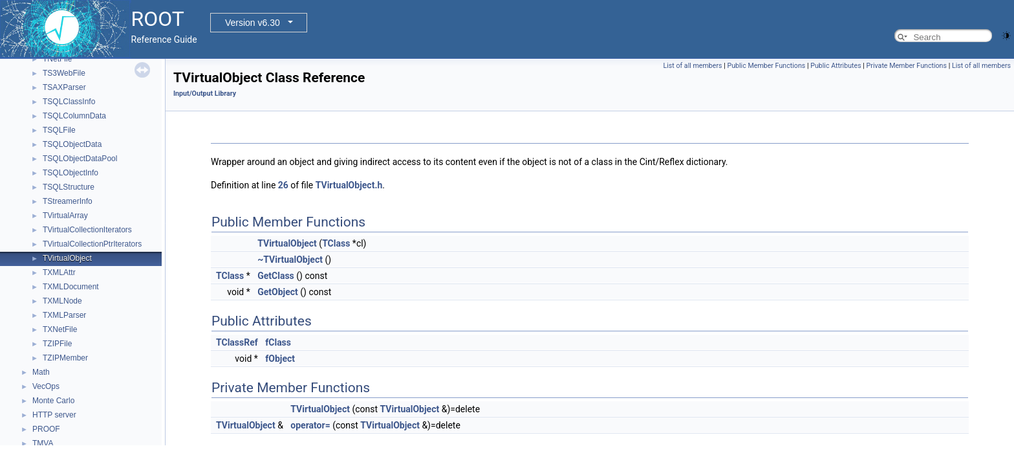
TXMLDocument (71, 286)
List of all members (692, 65)
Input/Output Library (204, 93)
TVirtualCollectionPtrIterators (92, 244)
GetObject (277, 292)
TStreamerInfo (67, 201)
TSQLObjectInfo (70, 172)
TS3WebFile (64, 73)
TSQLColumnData (74, 115)
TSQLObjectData (72, 144)
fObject (280, 358)
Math (41, 372)
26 (283, 185)
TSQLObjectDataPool (80, 158)
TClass (336, 243)
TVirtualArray (65, 215)
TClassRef (237, 342)
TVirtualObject (67, 258)
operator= (310, 425)
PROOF (46, 429)
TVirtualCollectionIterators (87, 229)
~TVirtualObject (290, 259)
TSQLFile (59, 130)
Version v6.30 (252, 22)
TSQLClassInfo (69, 101)
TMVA (42, 443)
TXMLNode (62, 300)
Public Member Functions (766, 65)
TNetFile (57, 58)
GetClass (275, 276)
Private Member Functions (907, 65)
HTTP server (54, 414)
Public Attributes (835, 65)
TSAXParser (64, 87)
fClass (278, 342)
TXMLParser (64, 315)
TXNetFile (60, 329)
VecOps (45, 386)
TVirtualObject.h (349, 185)
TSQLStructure (68, 187)
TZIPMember (65, 357)
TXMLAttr (59, 272)
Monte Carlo (53, 400)
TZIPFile (57, 343)
